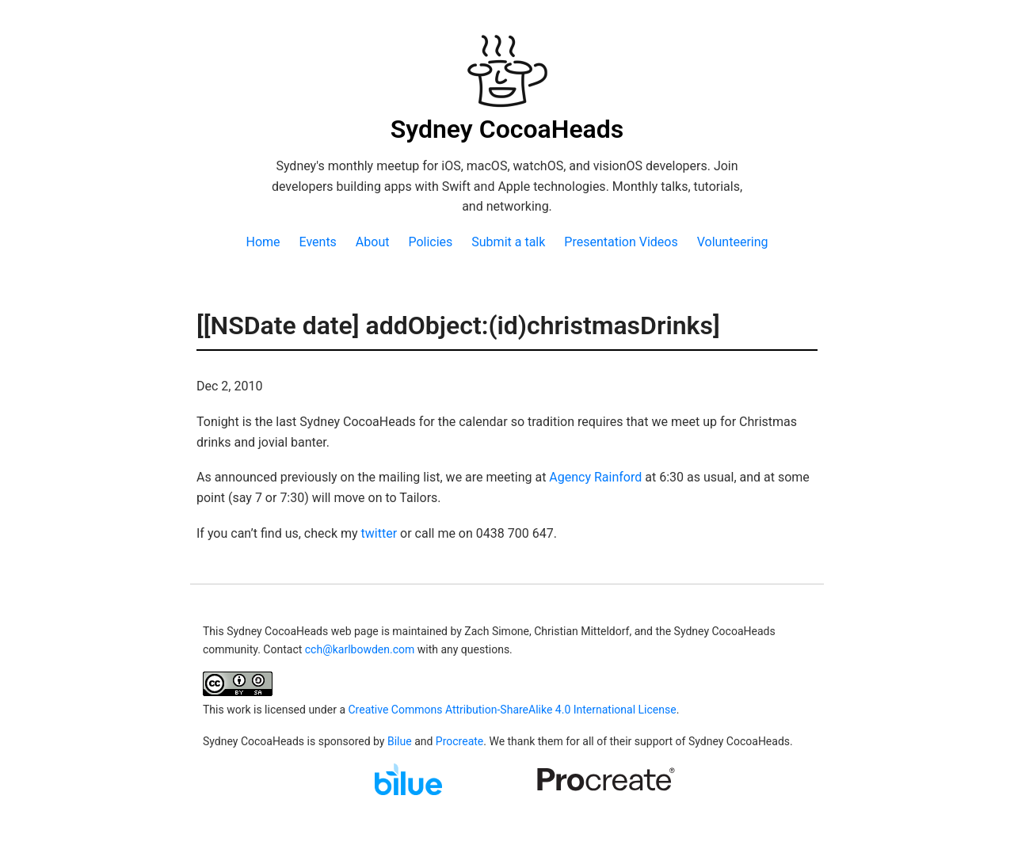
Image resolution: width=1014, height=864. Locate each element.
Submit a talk (508, 241)
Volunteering (732, 241)
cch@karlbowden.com (360, 649)
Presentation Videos (620, 241)
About (373, 241)
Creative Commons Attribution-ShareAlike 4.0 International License (512, 709)
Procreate (459, 741)
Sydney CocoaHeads (507, 129)
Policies (430, 241)
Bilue (399, 741)
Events (318, 241)
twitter (379, 533)
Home (263, 241)
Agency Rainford (595, 477)
